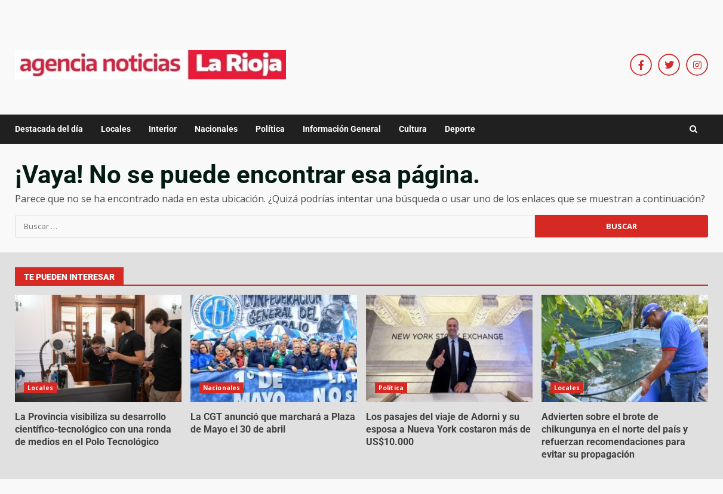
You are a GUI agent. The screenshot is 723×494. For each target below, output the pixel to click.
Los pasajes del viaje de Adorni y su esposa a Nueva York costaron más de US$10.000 (449, 348)
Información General (342, 129)
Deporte (460, 129)
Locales (116, 129)
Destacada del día (49, 129)
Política (270, 129)
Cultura (413, 129)
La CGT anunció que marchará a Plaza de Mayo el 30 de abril (273, 348)
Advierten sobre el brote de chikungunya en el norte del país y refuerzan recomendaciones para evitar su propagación (625, 348)
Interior (163, 129)
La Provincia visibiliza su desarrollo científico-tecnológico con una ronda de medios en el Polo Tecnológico (98, 348)
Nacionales (216, 129)
